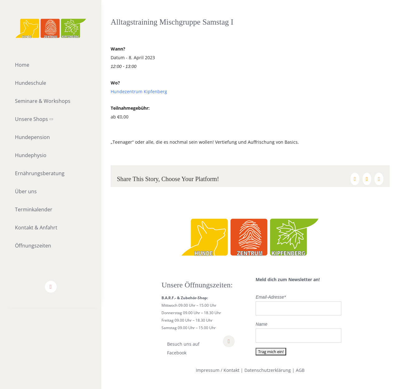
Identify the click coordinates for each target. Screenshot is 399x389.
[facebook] (51, 287)
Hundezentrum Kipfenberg (139, 91)
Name (261, 324)
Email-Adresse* (271, 297)
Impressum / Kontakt (217, 370)
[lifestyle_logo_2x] (50, 21)
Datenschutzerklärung (267, 370)
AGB (300, 370)
